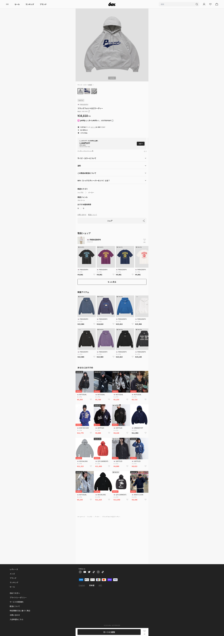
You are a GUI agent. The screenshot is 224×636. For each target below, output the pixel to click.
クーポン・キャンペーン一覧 (85, 150)
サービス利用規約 (16, 602)
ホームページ (81, 516)
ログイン (93, 127)
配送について (92, 214)
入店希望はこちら (16, 619)
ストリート (81, 200)
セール (17, 4)
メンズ (12, 574)
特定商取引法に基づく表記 (20, 611)
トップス (80, 192)
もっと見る (112, 282)
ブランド (43, 4)
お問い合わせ (82, 214)
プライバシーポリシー (18, 597)
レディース (14, 569)
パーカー (91, 192)
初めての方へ (15, 593)
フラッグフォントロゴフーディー (111, 516)
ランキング (30, 4)
